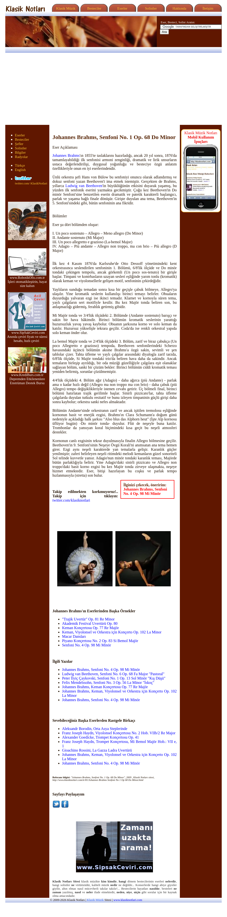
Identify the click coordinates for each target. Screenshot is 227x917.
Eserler (121, 8)
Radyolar (21, 157)
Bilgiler (20, 152)
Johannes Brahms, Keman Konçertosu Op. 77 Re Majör (105, 687)
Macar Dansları (74, 636)
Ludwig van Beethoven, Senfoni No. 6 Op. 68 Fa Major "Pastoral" (113, 674)
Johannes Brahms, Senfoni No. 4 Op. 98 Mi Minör (145, 491)
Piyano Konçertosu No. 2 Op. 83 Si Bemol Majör (100, 641)
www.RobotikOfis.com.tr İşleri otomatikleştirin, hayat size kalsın (27, 280)
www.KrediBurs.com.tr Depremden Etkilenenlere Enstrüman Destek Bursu (27, 377)
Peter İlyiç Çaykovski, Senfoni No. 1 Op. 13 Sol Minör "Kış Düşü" (113, 678)
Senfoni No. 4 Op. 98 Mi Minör (86, 645)
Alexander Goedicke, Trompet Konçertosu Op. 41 (100, 737)
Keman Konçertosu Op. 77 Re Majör (90, 628)
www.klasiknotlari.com (128, 900)
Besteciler (93, 8)
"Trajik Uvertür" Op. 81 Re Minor (88, 619)
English (20, 170)
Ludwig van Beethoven (83, 186)
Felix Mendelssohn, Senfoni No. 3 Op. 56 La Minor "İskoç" (108, 682)
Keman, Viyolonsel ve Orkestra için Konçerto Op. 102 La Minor (111, 632)
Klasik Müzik (65, 8)
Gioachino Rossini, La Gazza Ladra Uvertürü (97, 750)
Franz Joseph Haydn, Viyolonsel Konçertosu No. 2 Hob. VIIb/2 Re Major (119, 733)
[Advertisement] (113, 88)
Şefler (19, 144)
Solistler (150, 8)
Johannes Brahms (66, 155)
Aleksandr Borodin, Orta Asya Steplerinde (94, 729)
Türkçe (20, 165)
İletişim (207, 8)
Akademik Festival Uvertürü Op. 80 (90, 623)
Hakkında (179, 8)
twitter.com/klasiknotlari (71, 500)
